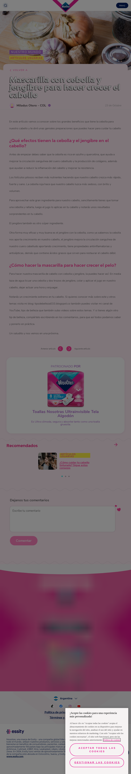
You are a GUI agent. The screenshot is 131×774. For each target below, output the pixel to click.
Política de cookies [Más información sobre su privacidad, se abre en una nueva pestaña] (111, 740)
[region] (96, 741)
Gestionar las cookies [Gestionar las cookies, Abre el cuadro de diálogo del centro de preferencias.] (97, 762)
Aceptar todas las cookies (97, 750)
